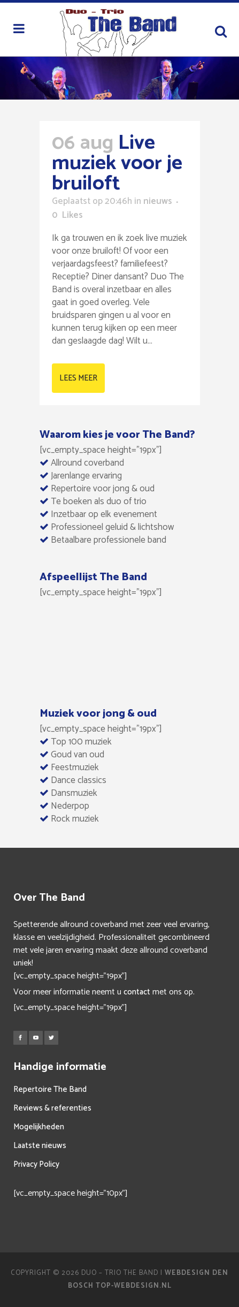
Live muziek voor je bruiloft (117, 163)
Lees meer (78, 378)
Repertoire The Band (50, 1089)
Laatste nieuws (39, 1145)
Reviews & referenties (52, 1108)
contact (137, 992)
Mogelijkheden (38, 1127)
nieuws (157, 201)
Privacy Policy (36, 1164)
